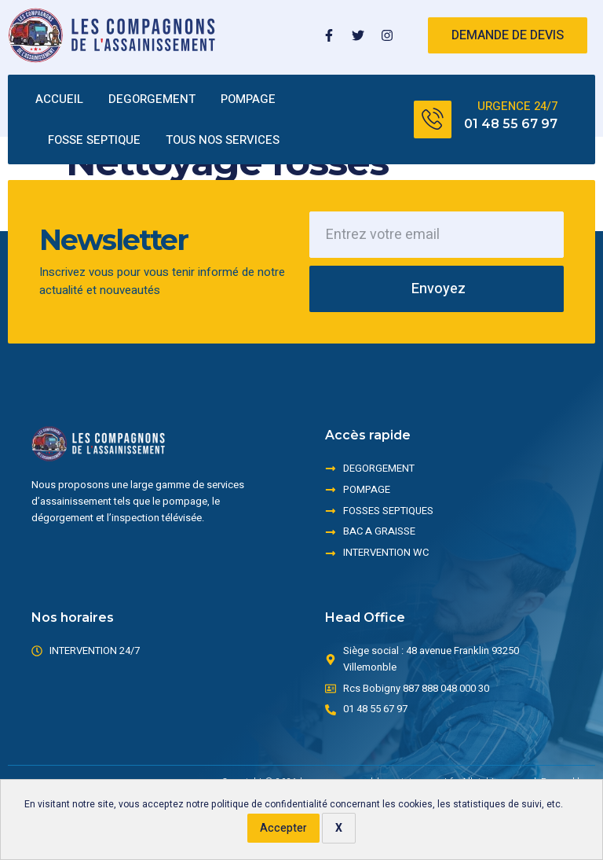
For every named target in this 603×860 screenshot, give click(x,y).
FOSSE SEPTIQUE (94, 140)
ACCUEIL (59, 99)
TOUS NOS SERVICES (223, 140)
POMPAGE (248, 99)
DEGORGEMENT (152, 99)
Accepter (283, 828)
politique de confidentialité (269, 804)
